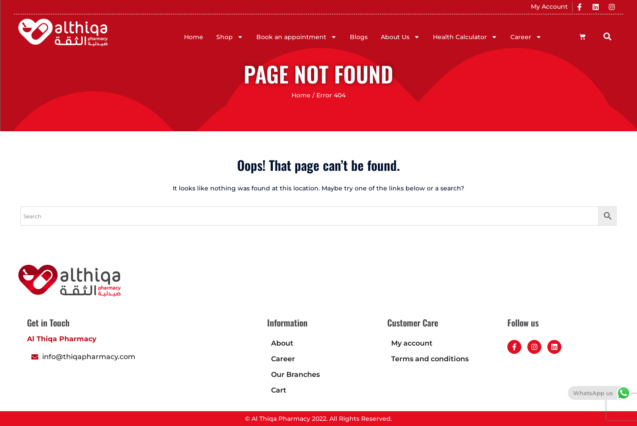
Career (526, 37)
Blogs (359, 37)
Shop (229, 37)
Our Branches (295, 374)
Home (193, 37)
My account (411, 343)
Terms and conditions (430, 359)
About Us (400, 37)
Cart (278, 390)
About (282, 343)
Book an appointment (296, 37)
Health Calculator (465, 37)
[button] (607, 36)
